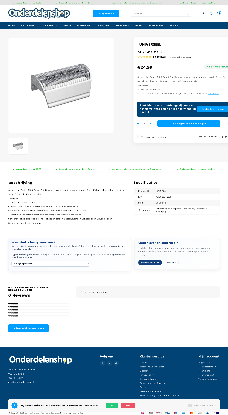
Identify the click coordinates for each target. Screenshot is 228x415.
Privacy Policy (147, 375)
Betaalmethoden (148, 379)
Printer (138, 25)
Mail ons (171, 263)
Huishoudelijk (156, 25)
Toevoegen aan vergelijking (153, 137)
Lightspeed (56, 413)
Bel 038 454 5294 (150, 263)
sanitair (67, 25)
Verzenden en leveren (151, 391)
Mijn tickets (204, 371)
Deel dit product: (209, 137)
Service (174, 25)
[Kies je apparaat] (50, 264)
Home (11, 25)
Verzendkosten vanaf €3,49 (27, 3)
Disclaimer (145, 371)
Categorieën (106, 14)
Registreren (204, 363)
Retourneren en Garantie (152, 383)
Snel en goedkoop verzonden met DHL (196, 3)
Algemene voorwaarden (152, 367)
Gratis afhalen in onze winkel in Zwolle (75, 3)
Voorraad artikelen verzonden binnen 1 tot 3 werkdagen (135, 3)
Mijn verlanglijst (206, 375)
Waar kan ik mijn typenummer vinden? (159, 395)
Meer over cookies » (205, 405)
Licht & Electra (48, 25)
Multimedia (122, 25)
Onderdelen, (188, 209)
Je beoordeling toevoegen (180, 57)
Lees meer (213, 94)
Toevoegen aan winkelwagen (188, 124)
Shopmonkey (77, 413)
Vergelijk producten (208, 379)
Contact (144, 387)
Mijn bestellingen (207, 367)
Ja (112, 405)
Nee (128, 405)
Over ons (144, 363)
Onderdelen (103, 25)
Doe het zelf (84, 25)
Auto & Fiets (27, 25)
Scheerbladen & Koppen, (169, 209)
